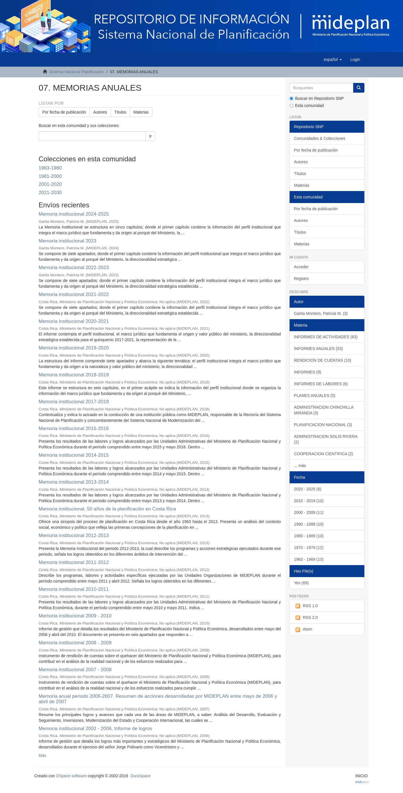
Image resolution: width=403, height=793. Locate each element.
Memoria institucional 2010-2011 (74, 589)
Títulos (120, 112)
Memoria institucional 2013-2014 (74, 482)
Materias (141, 112)
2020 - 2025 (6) (308, 489)
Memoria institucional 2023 (67, 241)
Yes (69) (301, 583)
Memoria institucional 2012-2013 (74, 535)
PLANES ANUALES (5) (315, 395)
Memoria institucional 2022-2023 (74, 267)
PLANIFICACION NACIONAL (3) (323, 424)
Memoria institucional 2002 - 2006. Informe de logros (95, 728)
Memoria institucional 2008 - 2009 (75, 642)
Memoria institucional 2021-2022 (74, 294)
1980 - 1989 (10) (309, 536)
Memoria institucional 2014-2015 (74, 455)
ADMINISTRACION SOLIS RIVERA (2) (326, 439)
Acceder (301, 267)
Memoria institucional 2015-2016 (74, 428)
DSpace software (71, 776)
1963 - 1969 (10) (309, 559)
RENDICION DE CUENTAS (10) (322, 360)
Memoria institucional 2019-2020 (74, 348)
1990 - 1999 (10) (309, 524)
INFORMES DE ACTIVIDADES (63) (326, 337)
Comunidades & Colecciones (320, 138)
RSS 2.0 (306, 617)
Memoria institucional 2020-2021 (74, 321)
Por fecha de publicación (64, 112)
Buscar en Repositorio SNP (317, 98)
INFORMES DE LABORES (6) (321, 383)
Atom (303, 629)
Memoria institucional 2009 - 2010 (75, 616)
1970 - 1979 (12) (309, 547)
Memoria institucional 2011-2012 (74, 562)
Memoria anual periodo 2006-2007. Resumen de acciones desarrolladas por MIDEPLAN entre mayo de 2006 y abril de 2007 (158, 698)
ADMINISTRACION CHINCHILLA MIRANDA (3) (324, 410)
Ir (150, 136)
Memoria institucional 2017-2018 (74, 401)
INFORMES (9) (307, 372)
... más (300, 465)
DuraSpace (140, 776)
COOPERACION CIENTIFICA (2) (323, 454)
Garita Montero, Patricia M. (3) (321, 313)
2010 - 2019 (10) (309, 500)
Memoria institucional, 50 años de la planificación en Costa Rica (107, 509)
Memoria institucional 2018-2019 (74, 374)
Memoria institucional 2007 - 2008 (75, 669)
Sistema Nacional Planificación (76, 71)
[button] (333, 59)
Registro (301, 278)
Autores (100, 112)
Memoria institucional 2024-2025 (74, 214)
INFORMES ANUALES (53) (318, 348)
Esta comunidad (307, 105)
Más (42, 755)
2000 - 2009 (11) (309, 512)
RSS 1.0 (306, 606)
